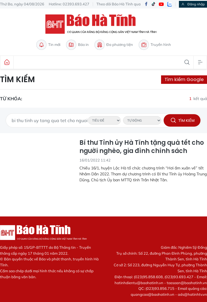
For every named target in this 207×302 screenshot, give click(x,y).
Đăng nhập (193, 4)
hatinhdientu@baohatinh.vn (139, 282)
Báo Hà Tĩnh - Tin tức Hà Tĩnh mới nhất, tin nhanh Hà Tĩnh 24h (103, 24)
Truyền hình (155, 45)
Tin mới (48, 45)
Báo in (77, 45)
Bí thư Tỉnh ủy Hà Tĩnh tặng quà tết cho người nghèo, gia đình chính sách (141, 147)
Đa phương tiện (113, 45)
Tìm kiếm (17, 80)
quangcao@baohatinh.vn (152, 294)
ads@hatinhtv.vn (192, 294)
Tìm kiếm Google (184, 79)
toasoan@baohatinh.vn (187, 282)
